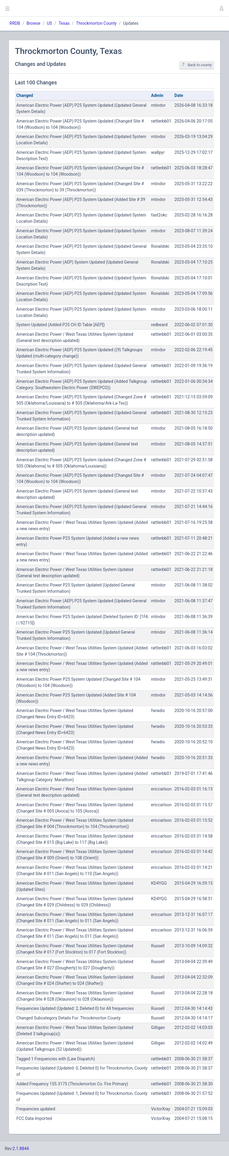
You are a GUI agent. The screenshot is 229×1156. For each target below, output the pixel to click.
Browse (33, 23)
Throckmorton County (96, 23)
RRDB (15, 23)
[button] (221, 8)
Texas (63, 23)
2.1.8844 (21, 1148)
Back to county (197, 65)
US (49, 23)
